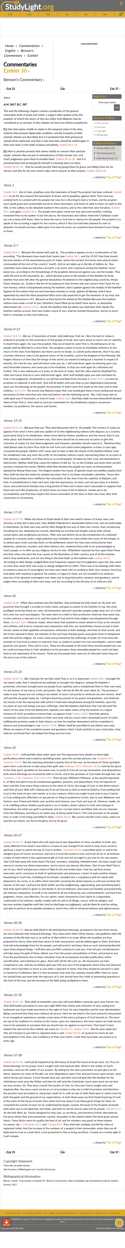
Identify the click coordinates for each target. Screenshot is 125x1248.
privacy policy (33, 1213)
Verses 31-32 (12, 995)
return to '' (108, 177)
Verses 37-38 (12, 1055)
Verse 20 (9, 596)
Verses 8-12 (11, 329)
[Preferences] (121, 14)
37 (114, 88)
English (10, 50)
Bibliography (102, 135)
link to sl (114, 1213)
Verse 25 (9, 747)
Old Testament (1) (105, 153)
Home (9, 46)
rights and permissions (62, 1213)
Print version (102, 123)
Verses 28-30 (12, 923)
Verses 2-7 (10, 245)
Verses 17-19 (12, 512)
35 (11, 88)
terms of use (13, 1213)
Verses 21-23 (12, 672)
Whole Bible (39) (105, 148)
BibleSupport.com (27, 1169)
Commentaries (29, 46)
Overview (101, 127)
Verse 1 (8, 185)
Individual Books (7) (107, 158)
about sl (100, 1213)
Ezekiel (32, 55)
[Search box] (103, 107)
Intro (6, 97)
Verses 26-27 (12, 835)
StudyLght (23, 6)
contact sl (85, 1213)
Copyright (101, 131)
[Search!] (117, 107)
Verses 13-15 (12, 420)
